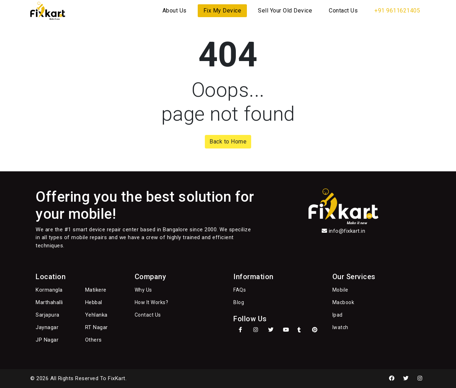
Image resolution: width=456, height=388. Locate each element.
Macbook (343, 302)
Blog (238, 302)
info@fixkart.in (347, 231)
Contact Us (343, 10)
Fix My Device (222, 10)
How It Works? (152, 302)
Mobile (340, 290)
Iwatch (340, 327)
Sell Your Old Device (285, 10)
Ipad (337, 315)
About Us (174, 10)
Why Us (143, 290)
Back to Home (228, 141)
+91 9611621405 (397, 10)
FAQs (239, 290)
